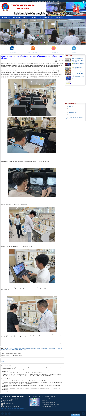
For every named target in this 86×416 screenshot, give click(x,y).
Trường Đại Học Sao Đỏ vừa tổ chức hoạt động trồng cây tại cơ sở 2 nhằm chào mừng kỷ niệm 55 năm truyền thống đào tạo (31, 385)
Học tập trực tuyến (32, 52)
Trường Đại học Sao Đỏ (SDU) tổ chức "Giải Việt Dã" (15, 391)
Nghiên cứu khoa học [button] (46, 18)
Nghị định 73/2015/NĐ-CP (74, 115)
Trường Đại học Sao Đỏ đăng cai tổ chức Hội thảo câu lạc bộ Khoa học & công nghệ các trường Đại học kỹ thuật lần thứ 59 (31, 388)
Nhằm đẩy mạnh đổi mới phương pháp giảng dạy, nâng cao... (77, 73)
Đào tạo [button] (34, 17)
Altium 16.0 (70, 106)
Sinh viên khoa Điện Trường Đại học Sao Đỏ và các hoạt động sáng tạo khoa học (21, 380)
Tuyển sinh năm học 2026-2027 (78, 77)
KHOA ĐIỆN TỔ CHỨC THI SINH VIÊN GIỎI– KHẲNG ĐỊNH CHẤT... (78, 60)
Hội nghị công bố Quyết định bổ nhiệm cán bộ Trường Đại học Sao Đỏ (19, 372)
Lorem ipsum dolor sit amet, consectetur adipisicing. (66, 23)
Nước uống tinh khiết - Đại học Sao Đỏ (42, 396)
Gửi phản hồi (76, 415)
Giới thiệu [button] (16, 18)
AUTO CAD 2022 (72, 112)
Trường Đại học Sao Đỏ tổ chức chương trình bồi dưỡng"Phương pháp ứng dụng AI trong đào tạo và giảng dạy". (29, 374)
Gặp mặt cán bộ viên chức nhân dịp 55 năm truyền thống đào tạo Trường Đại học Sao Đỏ (23, 375)
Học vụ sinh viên (12, 52)
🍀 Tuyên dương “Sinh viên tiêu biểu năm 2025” (78, 64)
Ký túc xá (74, 52)
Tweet (2, 361)
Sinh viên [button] (59, 18)
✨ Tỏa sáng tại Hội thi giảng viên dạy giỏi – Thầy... (78, 68)
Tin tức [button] (25, 18)
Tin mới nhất (68, 55)
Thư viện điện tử (54, 52)
